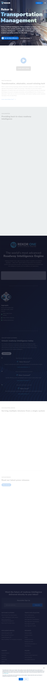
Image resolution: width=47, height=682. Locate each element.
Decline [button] (26, 679)
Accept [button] (21, 679)
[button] (44, 3)
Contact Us (39, 3)
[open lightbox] (10, 38)
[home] (5, 3)
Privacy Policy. (6, 673)
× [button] (44, 668)
